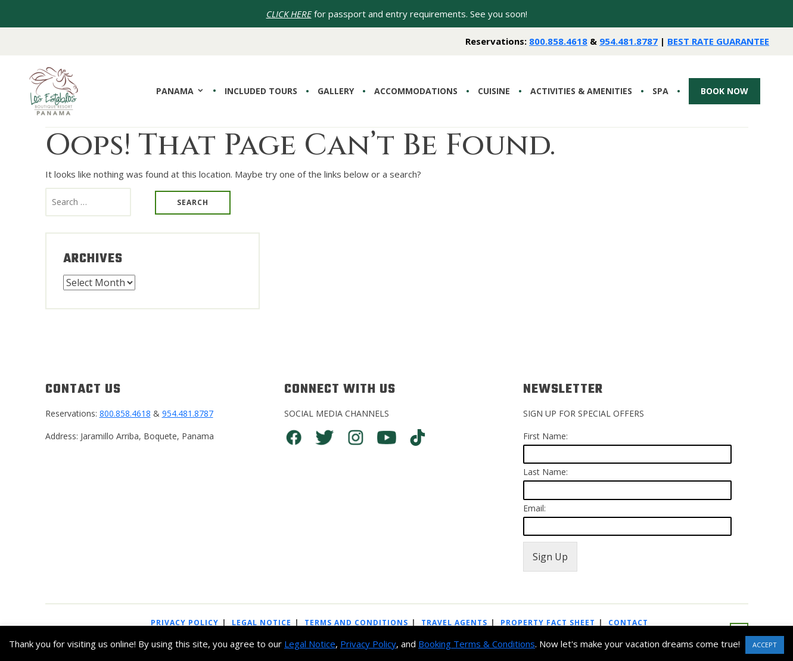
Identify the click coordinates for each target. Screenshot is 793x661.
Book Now (724, 91)
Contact (628, 622)
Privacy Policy (185, 622)
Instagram (355, 437)
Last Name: (545, 471)
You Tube (386, 437)
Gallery (336, 91)
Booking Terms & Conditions (476, 644)
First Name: (545, 436)
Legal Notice (261, 622)
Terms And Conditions (356, 622)
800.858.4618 (558, 41)
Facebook (293, 437)
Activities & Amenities (581, 91)
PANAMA (175, 90)
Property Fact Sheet (547, 622)
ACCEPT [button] (764, 644)
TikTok (417, 437)
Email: (534, 508)
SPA (660, 91)
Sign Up (550, 556)
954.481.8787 (628, 41)
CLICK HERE (289, 14)
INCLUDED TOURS (261, 91)
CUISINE (494, 91)
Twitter (324, 437)
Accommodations (416, 91)
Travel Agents (454, 622)
